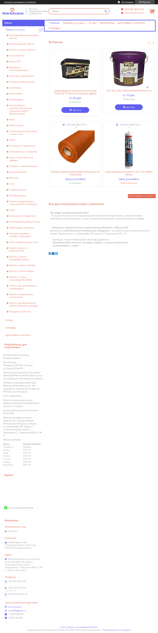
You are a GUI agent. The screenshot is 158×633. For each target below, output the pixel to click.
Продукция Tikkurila (20, 312)
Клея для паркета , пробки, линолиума (20, 235)
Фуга (12, 120)
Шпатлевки (15, 94)
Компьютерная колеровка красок (23, 36)
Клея (12, 210)
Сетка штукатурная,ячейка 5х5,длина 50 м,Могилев (75, 173)
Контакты (107, 23)
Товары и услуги (73, 23)
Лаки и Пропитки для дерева (21, 159)
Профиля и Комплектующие (18, 68)
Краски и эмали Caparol (22, 50)
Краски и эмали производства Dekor (21, 278)
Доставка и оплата (131, 23)
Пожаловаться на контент (117, 630)
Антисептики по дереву (23, 152)
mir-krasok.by (15, 607)
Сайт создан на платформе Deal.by (79, 627)
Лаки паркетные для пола (23, 242)
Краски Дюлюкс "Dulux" (21, 44)
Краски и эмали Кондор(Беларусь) (19, 258)
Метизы (14, 178)
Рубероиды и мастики (21, 228)
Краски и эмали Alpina (21, 271)
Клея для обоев (17, 172)
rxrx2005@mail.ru (17, 611)
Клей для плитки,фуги (21, 76)
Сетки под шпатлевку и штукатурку (23, 287)
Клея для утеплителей (22, 82)
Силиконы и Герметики (22, 146)
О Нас (9, 320)
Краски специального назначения (21, 295)
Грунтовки (15, 88)
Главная (54, 23)
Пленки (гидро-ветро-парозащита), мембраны (23, 202)
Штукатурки (16, 100)
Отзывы (54, 28)
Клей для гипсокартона (22, 216)
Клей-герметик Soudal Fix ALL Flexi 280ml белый (129, 173)
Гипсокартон (16, 56)
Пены (12, 140)
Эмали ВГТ (15, 62)
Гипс (12, 184)
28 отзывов (127, 2)
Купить (77, 110)
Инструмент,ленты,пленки (24, 222)
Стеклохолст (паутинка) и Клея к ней (23, 132)
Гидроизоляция (17, 190)
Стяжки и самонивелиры (23, 166)
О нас (93, 23)
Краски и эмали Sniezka (22, 265)
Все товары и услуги (141, 196)
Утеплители (16, 125)
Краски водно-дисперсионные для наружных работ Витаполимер (20, 109)
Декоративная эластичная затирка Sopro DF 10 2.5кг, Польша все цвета (75, 92)
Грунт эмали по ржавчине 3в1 (18, 249)
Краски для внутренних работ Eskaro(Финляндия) (23, 304)
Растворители (17, 196)
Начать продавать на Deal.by (20, 2)
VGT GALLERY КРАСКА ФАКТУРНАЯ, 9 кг (129, 91)
